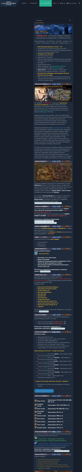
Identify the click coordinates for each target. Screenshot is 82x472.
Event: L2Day (16, 46)
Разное (14, 78)
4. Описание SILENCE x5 (19, 32)
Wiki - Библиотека (46, 3)
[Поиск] (79, 3)
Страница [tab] (39, 20)
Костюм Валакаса (17, 71)
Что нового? (33, 3)
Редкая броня (16, 80)
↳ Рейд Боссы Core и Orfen (21, 84)
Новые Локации (16, 73)
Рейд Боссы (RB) (17, 82)
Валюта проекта (17, 57)
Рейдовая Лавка (17, 89)
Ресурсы (55, 3)
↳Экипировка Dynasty (19, 41)
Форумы (24, 3)
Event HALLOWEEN (17, 43)
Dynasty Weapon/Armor (19, 34)
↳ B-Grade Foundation (20, 50)
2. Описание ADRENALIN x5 (20, 27)
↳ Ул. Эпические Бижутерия (21, 87)
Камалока (15, 64)
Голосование (16, 59)
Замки (13, 62)
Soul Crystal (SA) (17, 53)
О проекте (14, 23)
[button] (27, 3)
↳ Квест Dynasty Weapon (21, 39)
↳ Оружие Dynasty (19, 37)
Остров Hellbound (17, 75)
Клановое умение (17, 68)
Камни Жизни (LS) (17, 66)
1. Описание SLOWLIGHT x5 (20, 25)
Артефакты (15, 55)
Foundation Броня (17, 48)
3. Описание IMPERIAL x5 (19, 30)
